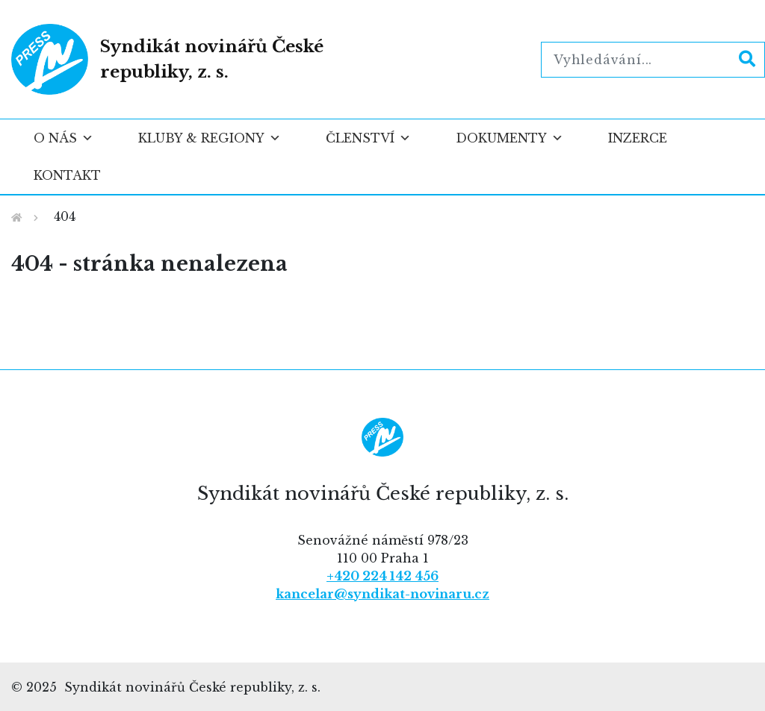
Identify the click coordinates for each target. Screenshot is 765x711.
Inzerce (637, 138)
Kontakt (67, 175)
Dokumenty (509, 138)
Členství (368, 138)
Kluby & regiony (209, 138)
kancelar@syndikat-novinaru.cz (382, 593)
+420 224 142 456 (382, 576)
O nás (63, 138)
